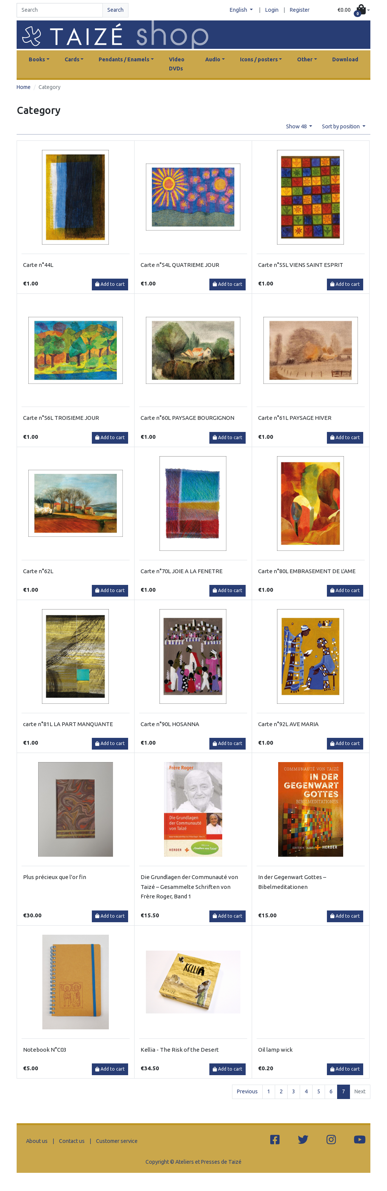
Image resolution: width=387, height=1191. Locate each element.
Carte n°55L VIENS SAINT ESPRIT (300, 265)
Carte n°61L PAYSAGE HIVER (294, 418)
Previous (247, 1091)
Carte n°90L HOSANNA (170, 724)
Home (24, 87)
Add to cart (110, 284)
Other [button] (305, 59)
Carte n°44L (38, 265)
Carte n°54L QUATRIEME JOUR (180, 265)
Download (345, 59)
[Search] (60, 10)
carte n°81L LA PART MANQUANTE (68, 724)
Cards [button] (72, 59)
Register (300, 10)
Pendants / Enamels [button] (124, 59)
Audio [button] (212, 59)
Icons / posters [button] (259, 59)
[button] (353, 10)
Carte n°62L (38, 571)
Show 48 (297, 126)
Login (272, 10)
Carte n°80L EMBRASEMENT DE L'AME (307, 571)
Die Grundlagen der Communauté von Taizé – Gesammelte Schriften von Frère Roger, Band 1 (189, 886)
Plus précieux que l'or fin (54, 877)
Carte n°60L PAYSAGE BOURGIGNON (187, 418)
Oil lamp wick (275, 1049)
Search (115, 10)
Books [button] (37, 59)
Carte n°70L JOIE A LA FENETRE (182, 571)
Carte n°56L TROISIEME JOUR (61, 418)
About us (37, 1141)
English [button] (239, 10)
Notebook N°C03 (45, 1049)
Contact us (72, 1141)
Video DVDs (176, 64)
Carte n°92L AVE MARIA (288, 724)
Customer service (117, 1141)
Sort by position (341, 126)
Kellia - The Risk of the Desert (180, 1049)
